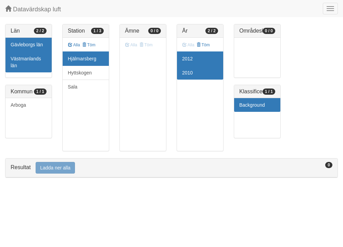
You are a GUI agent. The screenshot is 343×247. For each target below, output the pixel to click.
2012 (187, 58)
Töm (89, 45)
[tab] (171, 167)
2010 (187, 72)
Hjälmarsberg (82, 58)
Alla (74, 45)
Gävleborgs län (27, 44)
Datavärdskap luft (33, 9)
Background (252, 105)
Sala (72, 87)
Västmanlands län (26, 62)
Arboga (18, 105)
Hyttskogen (80, 72)
